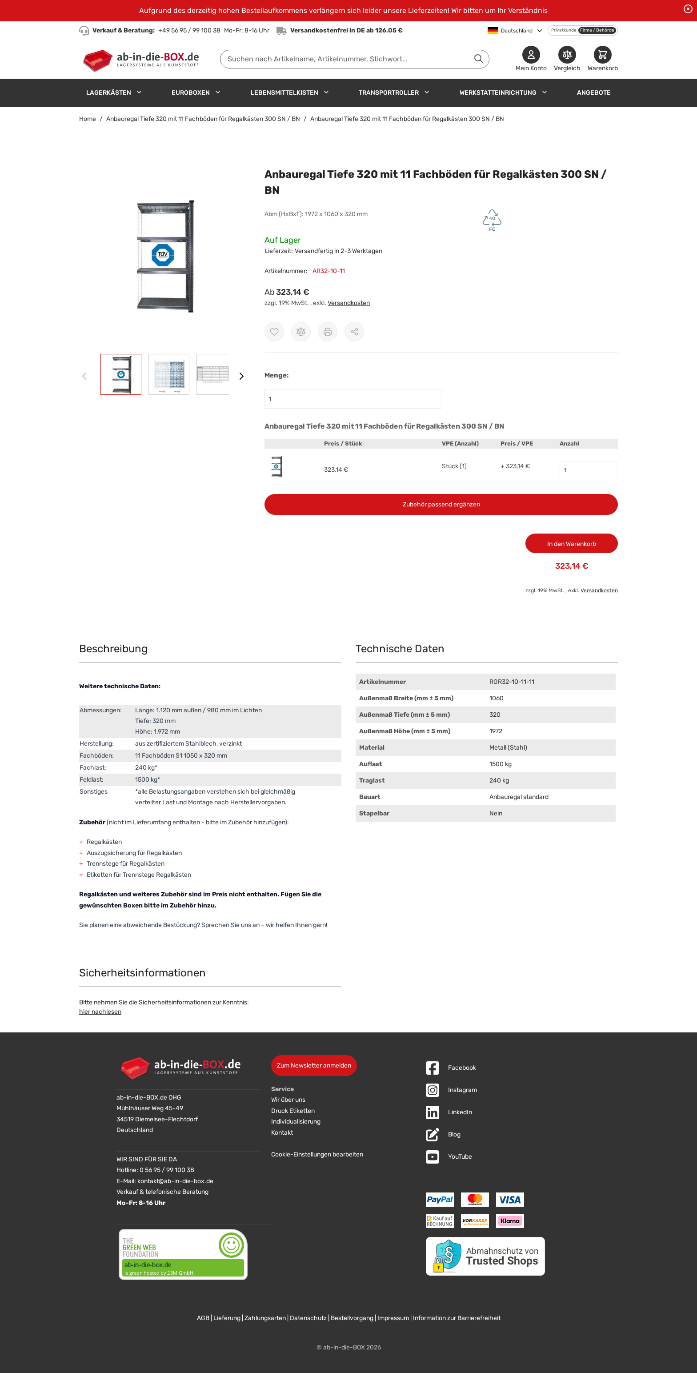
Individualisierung (295, 1121)
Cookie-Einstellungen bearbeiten (317, 1154)
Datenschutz (308, 1318)
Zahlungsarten (265, 1318)
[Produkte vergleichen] (567, 59)
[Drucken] (327, 331)
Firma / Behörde (597, 30)
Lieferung (226, 1318)
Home (87, 119)
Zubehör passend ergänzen (441, 504)
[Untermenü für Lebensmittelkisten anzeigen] (326, 92)
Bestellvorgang (352, 1318)
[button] (163, 255)
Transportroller (389, 92)
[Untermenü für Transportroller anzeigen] (426, 92)
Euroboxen (191, 92)
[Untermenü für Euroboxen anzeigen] (217, 92)
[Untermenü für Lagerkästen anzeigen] (139, 92)
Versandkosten (349, 303)
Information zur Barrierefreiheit (457, 1318)
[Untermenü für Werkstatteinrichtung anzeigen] (544, 92)
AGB (203, 1318)
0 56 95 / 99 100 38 (167, 1170)
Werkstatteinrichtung (498, 92)
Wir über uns (288, 1100)
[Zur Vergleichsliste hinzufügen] (301, 331)
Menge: (276, 375)
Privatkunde (564, 30)
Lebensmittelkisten (284, 92)
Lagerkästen (108, 92)
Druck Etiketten (293, 1111)
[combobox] (354, 59)
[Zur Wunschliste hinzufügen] (274, 331)
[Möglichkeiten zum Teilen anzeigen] (354, 331)
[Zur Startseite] (143, 59)
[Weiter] (241, 376)
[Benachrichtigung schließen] (688, 9)
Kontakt (282, 1132)
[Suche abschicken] (478, 58)
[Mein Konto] (531, 59)
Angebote (594, 92)
